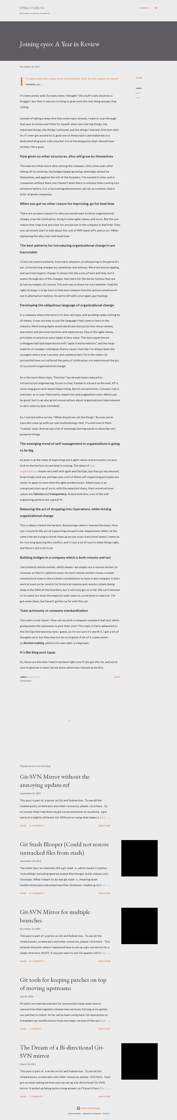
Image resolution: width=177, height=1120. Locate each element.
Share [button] (139, 77)
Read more (105, 825)
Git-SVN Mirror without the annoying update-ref (55, 780)
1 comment (35, 1029)
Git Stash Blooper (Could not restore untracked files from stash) (64, 848)
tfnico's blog (31, 8)
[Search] (144, 8)
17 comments (36, 825)
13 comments (36, 961)
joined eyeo (72, 78)
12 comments (36, 893)
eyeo (138, 97)
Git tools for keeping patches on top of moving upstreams (63, 984)
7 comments (36, 1096)
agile (138, 93)
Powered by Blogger (88, 1108)
